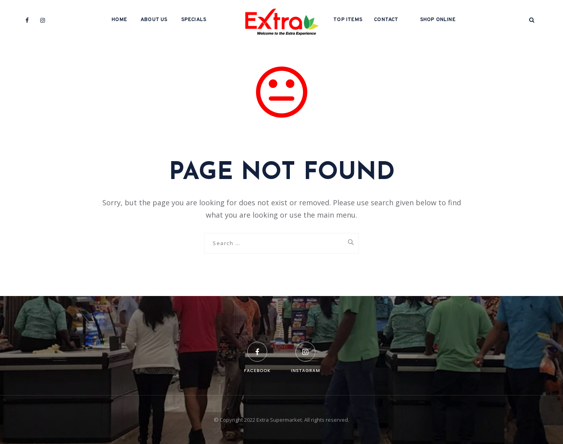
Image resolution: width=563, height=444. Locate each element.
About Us (154, 20)
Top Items (347, 20)
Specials (194, 20)
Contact (386, 20)
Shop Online (437, 20)
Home (119, 20)
